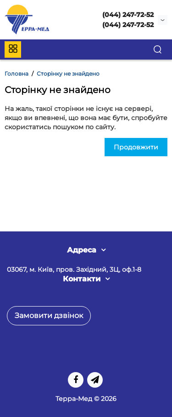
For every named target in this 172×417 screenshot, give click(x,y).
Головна (16, 73)
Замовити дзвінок (49, 315)
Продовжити (136, 147)
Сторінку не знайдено (68, 73)
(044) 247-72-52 (128, 15)
